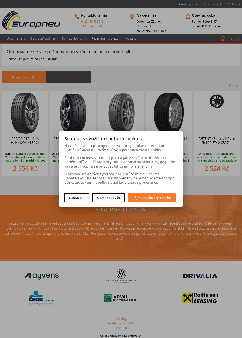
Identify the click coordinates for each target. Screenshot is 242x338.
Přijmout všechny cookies (152, 198)
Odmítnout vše (108, 198)
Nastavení (76, 198)
